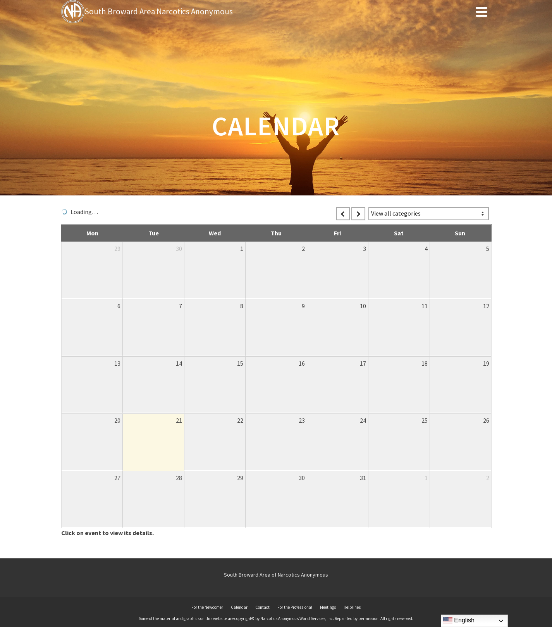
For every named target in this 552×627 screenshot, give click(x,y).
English (459, 620)
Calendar (239, 607)
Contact (262, 607)
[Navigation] (481, 11)
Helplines (352, 607)
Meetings (328, 607)
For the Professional (294, 607)
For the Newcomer (207, 607)
